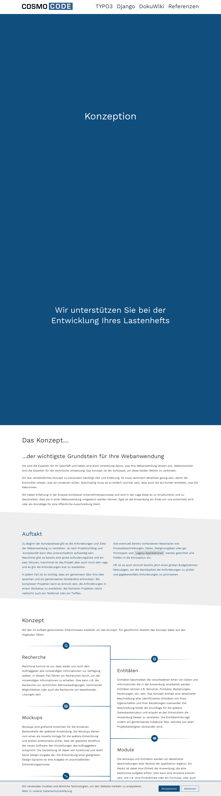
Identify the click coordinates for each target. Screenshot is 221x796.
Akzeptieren (169, 788)
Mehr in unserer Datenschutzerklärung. (47, 791)
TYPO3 (104, 6)
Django (126, 6)
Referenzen (183, 6)
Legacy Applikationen (149, 553)
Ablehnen (190, 788)
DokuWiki (151, 6)
